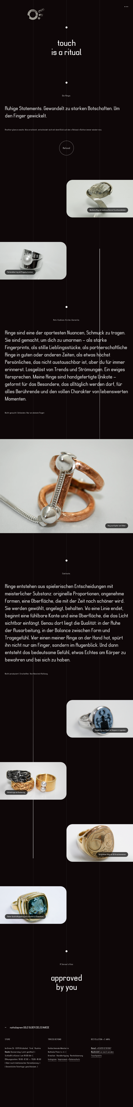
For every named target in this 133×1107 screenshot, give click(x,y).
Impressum (62, 1059)
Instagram (52, 1059)
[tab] (68, 1027)
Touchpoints (96, 1055)
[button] (68, 1027)
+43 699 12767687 (101, 1048)
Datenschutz (74, 1059)
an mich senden (102, 1052)
